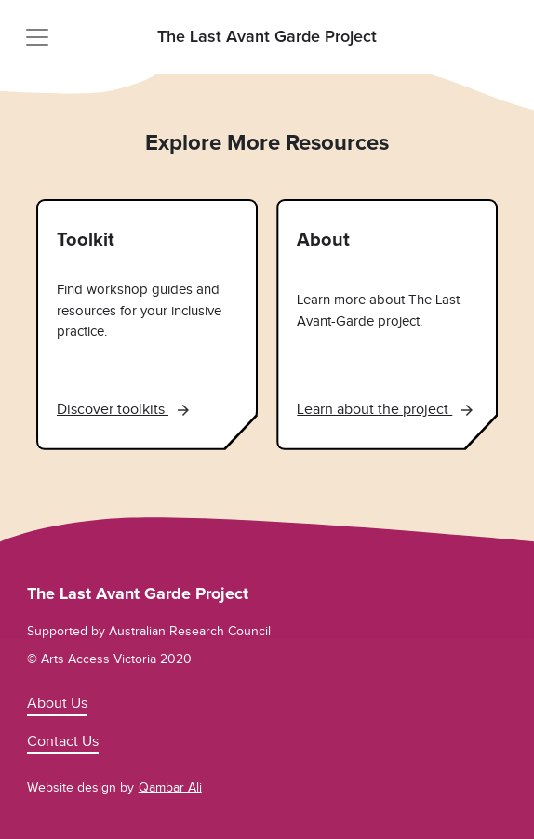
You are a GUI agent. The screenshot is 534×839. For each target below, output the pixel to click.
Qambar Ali (170, 787)
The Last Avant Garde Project (267, 37)
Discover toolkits (123, 409)
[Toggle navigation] (37, 37)
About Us (57, 703)
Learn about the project (385, 409)
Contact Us (63, 741)
